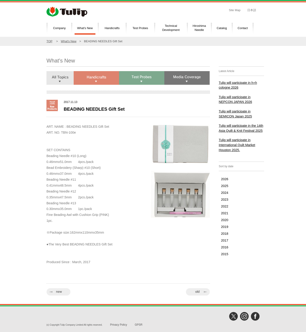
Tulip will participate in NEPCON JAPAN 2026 (235, 99)
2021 (224, 213)
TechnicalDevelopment (171, 28)
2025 (224, 186)
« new (58, 292)
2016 (224, 247)
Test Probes (140, 28)
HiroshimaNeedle (199, 28)
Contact (243, 28)
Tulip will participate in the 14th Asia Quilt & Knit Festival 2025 (241, 128)
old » (198, 292)
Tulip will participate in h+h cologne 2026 (238, 85)
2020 (224, 220)
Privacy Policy (118, 324)
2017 (224, 240)
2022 (224, 206)
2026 (224, 179)
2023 (224, 199)
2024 (224, 193)
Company (59, 28)
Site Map (234, 10)
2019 (224, 227)
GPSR (138, 324)
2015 (224, 254)
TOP (49, 41)
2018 (224, 233)
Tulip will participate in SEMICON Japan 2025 (235, 114)
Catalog (222, 28)
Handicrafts (112, 28)
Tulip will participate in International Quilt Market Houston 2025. (237, 145)
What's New (85, 28)
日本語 (251, 10)
